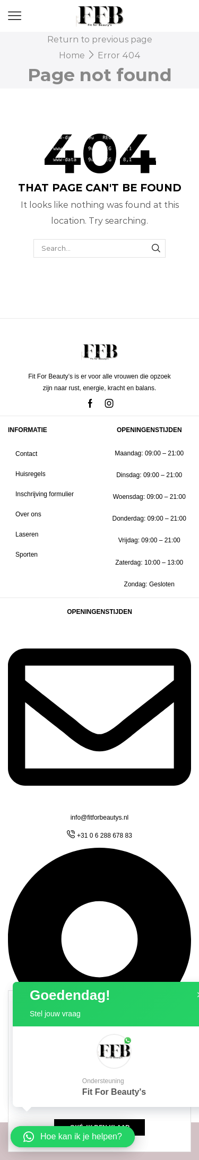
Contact (26, 454)
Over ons (28, 514)
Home (72, 55)
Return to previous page (99, 39)
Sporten (26, 554)
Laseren (26, 534)
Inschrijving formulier (44, 494)
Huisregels (30, 474)
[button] (73, 1136)
